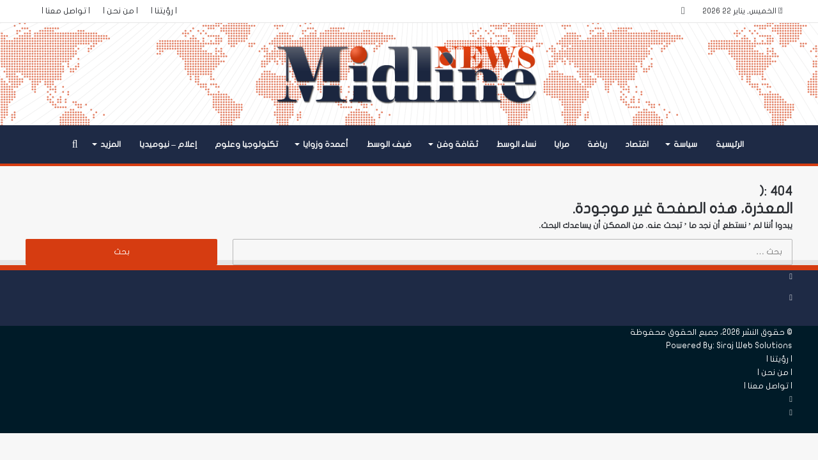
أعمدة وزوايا (325, 144)
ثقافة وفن (457, 144)
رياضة (597, 144)
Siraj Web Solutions (754, 345)
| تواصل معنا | (66, 10)
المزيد (110, 144)
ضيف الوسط (389, 144)
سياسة (685, 144)
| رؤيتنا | (164, 10)
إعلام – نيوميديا (168, 144)
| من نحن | (120, 10)
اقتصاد (637, 144)
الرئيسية (730, 144)
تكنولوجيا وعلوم (246, 144)
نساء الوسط (516, 144)
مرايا (561, 144)
